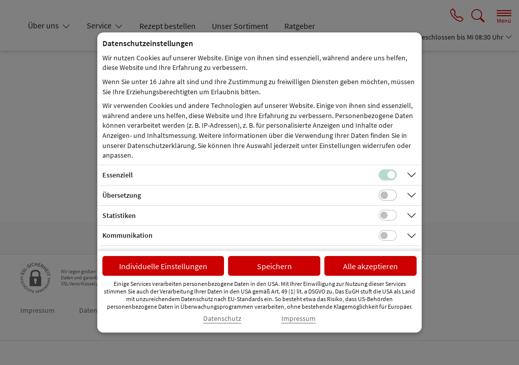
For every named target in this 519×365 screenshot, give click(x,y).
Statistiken (119, 215)
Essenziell (117, 174)
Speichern (274, 266)
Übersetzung (121, 195)
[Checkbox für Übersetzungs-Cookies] (388, 195)
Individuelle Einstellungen (163, 266)
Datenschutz (222, 318)
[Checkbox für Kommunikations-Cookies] (388, 235)
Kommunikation (127, 235)
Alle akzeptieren (370, 266)
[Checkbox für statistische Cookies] (388, 215)
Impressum (298, 318)
